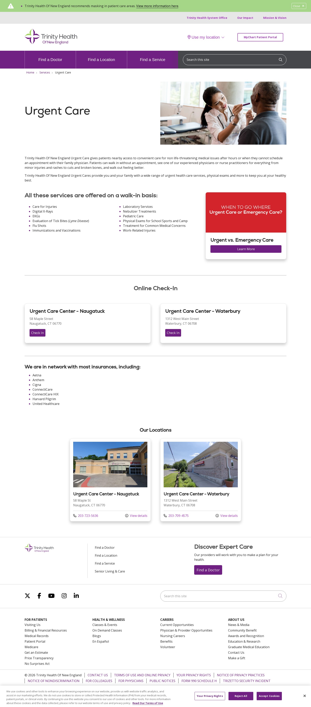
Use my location (204, 37)
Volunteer (167, 647)
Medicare (31, 647)
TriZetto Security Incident (247, 681)
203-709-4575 (176, 515)
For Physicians (130, 681)
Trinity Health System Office (207, 18)
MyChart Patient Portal (260, 37)
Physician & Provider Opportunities (186, 630)
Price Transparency (39, 658)
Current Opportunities (177, 625)
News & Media (238, 625)
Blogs (96, 636)
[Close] (304, 698)
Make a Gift (236, 658)
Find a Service (153, 56)
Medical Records (37, 636)
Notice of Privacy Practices (241, 675)
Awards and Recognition (246, 636)
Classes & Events (104, 625)
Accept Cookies (269, 698)
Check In (37, 333)
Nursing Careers (172, 636)
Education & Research (244, 641)
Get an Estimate (36, 652)
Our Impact (245, 18)
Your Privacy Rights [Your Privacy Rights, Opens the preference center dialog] (210, 698)
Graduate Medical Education (249, 647)
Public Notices (162, 681)
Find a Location (101, 56)
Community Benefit (242, 630)
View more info (110, 480)
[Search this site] (234, 59)
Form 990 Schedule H (199, 681)
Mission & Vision (274, 18)
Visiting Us (32, 625)
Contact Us (236, 652)
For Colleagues (99, 681)
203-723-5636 (85, 515)
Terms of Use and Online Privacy (142, 675)
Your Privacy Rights (194, 675)
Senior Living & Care (110, 571)
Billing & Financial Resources (46, 630)
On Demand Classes (107, 630)
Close (299, 6)
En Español (100, 641)
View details (136, 515)
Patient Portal (35, 641)
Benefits (166, 641)
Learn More (246, 249)
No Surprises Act (37, 663)
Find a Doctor (50, 56)
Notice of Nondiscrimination (54, 681)
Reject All (241, 698)
